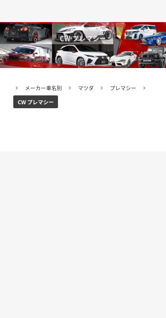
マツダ (86, 87)
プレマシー (123, 87)
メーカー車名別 (43, 87)
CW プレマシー (36, 102)
